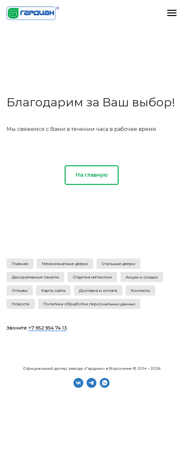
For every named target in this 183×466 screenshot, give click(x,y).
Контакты (140, 290)
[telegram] (91, 386)
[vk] (78, 386)
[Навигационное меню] (171, 13)
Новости (21, 303)
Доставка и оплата (98, 290)
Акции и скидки (142, 277)
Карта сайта (53, 290)
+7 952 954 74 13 (47, 328)
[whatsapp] (105, 386)
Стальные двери (118, 263)
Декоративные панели (35, 277)
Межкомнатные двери (65, 263)
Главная (20, 263)
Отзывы (20, 290)
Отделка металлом (92, 277)
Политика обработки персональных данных (89, 303)
